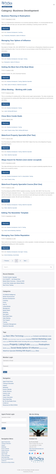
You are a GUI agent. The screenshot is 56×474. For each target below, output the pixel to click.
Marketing (5, 312)
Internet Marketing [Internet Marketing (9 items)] (39, 339)
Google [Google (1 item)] (17, 339)
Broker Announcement (8, 296)
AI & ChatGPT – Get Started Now (11, 279)
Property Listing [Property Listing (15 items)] (17, 344)
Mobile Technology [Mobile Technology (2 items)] (22, 341)
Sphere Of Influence (20, 35)
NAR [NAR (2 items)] (28, 341)
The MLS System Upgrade (10, 277)
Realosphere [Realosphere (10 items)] (44, 344)
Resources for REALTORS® (10, 405)
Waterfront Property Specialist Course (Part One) (21, 184)
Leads (5, 111)
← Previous (6, 260)
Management (6, 308)
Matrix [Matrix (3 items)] (16, 341)
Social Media (16, 255)
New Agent (20, 58)
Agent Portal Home (8, 381)
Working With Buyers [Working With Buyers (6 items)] (23, 351)
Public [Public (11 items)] (27, 344)
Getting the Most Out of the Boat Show (17, 67)
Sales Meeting (6, 318)
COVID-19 (5, 403)
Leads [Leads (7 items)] (49, 339)
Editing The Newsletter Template (14, 213)
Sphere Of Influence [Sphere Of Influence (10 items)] (30, 348)
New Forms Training (8, 285)
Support (5, 385)
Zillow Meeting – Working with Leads (16, 90)
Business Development (12, 32)
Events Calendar (7, 389)
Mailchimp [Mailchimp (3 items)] (11, 341)
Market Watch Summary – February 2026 (13, 281)
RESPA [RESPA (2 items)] (4, 348)
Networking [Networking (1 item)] (32, 341)
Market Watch (6, 310)
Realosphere (13, 35)
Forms (4, 302)
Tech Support (6, 320)
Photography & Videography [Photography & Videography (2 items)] (40, 341)
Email (5, 230)
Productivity (6, 35)
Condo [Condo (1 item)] (31, 336)
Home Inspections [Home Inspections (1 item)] (22, 339)
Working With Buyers (12, 111)
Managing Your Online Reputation (15, 235)
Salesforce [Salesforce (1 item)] (8, 348)
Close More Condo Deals (11, 116)
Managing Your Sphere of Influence (16, 40)
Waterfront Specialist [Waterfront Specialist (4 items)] (9, 351)
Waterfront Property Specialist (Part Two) (18, 135)
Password (5, 366)
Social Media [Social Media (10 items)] (16, 348)
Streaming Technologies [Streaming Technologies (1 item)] (43, 348)
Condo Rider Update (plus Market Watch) (13, 283)
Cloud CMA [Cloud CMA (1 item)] (26, 336)
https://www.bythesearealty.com (36, 448)
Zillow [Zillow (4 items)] (37, 351)
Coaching (20, 32)
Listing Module (25, 176)
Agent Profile (6, 395)
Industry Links (6, 393)
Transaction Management (9, 324)
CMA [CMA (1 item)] (29, 336)
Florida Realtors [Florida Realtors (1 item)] (13, 339)
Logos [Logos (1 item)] (7, 341)
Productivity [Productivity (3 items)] (6, 344)
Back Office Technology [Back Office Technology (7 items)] (15, 336)
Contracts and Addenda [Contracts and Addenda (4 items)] (40, 336)
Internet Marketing (11, 230)
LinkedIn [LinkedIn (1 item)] (4, 341)
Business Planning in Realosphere (15, 16)
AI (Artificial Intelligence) (9, 294)
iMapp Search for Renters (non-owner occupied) (21, 160)
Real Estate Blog (7, 399)
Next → (26, 260)
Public (5, 84)
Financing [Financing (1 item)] (8, 339)
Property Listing (11, 130)
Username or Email (8, 360)
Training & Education (8, 383)
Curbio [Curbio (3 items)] (49, 336)
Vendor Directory (7, 391)
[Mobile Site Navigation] (54, 4)
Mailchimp (18, 230)
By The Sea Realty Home (9, 401)
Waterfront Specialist (27, 81)
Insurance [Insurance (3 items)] (28, 339)
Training (25, 58)
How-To (20, 176)
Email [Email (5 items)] (5, 339)
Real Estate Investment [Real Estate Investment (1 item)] (34, 344)
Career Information (8, 397)
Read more (6, 29)
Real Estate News (7, 316)
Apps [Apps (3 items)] (4, 336)
